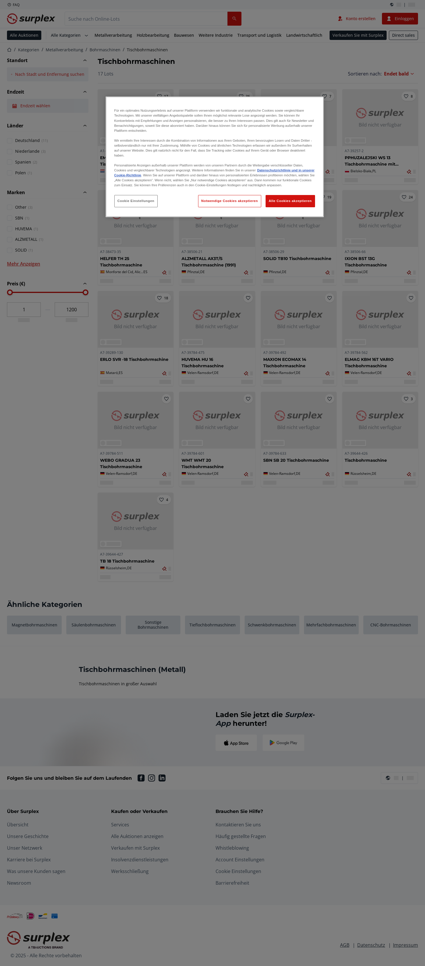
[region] (215, 156)
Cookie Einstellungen (136, 201)
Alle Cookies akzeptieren (290, 201)
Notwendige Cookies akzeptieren (229, 201)
